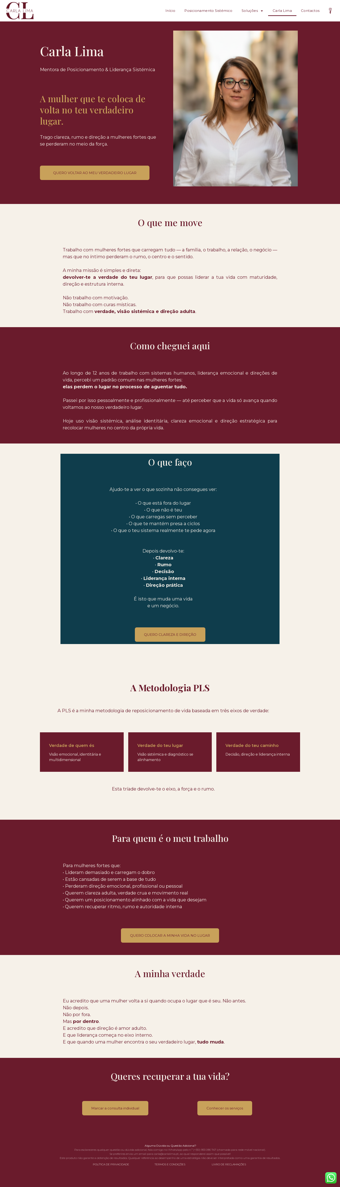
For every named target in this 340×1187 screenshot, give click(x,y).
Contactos (310, 10)
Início (170, 10)
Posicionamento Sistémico (208, 10)
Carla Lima (282, 10)
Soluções (253, 11)
